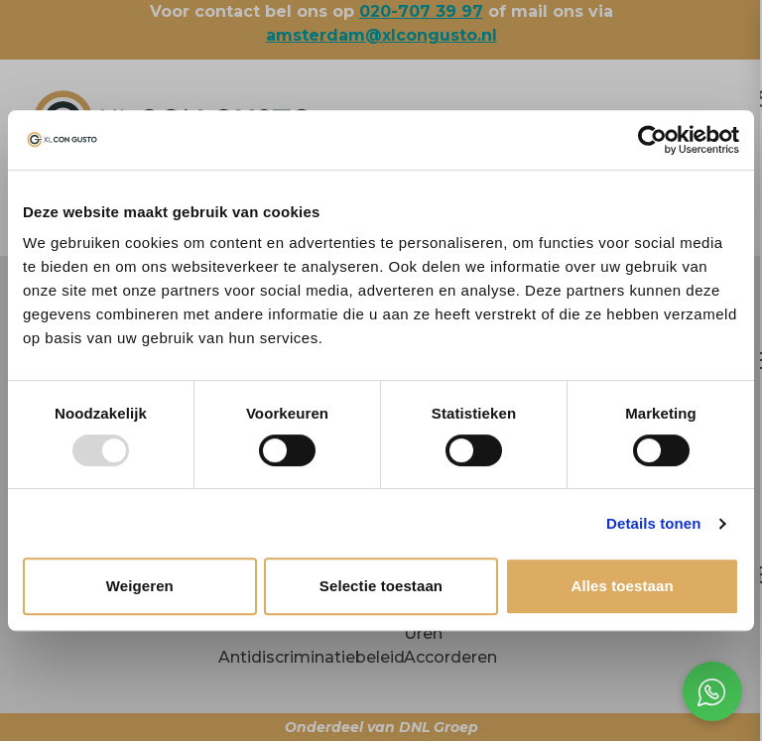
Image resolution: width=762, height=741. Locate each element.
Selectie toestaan (381, 585)
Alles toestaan (623, 585)
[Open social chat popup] (712, 691)
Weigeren (140, 585)
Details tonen (653, 523)
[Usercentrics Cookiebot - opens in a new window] (652, 140)
